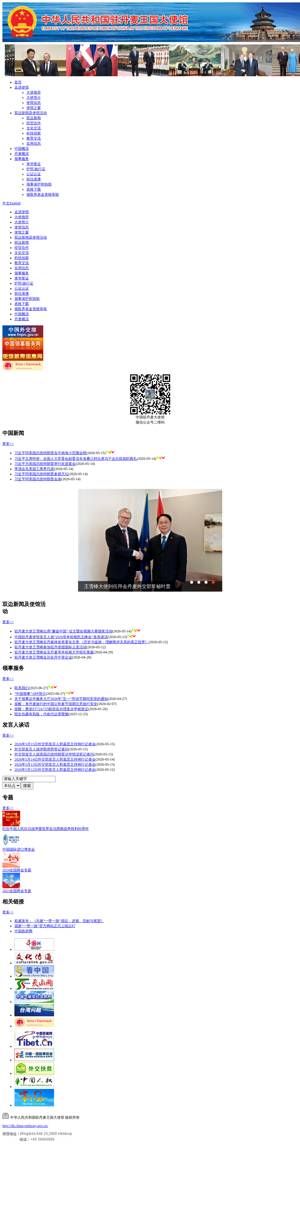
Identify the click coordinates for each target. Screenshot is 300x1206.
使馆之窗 (33, 108)
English (15, 203)
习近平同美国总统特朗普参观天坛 (41, 474)
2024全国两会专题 (16, 870)
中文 (6, 203)
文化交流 (33, 128)
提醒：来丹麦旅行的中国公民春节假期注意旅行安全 (55, 704)
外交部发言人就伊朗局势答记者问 (41, 749)
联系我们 (21, 688)
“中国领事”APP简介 (30, 694)
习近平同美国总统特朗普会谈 (37, 479)
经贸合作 (33, 123)
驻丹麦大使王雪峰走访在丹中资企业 (43, 657)
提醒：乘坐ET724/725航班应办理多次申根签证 (51, 709)
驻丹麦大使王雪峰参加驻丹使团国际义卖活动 (50, 647)
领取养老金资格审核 (42, 194)
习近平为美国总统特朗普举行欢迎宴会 (45, 464)
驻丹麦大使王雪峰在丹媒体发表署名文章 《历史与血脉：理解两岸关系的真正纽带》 (81, 642)
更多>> (8, 444)
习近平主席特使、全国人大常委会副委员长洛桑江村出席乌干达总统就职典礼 (75, 459)
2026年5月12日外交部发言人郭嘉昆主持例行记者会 (54, 769)
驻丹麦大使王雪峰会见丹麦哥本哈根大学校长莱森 (54, 652)
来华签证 (33, 164)
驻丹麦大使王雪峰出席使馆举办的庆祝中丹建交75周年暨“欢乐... (152, 586)
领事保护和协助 (39, 184)
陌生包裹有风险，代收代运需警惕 (41, 714)
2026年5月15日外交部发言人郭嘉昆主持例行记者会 (54, 744)
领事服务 (21, 159)
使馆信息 (33, 103)
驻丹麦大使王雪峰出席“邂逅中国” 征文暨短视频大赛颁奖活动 (63, 631)
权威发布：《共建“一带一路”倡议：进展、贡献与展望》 (59, 921)
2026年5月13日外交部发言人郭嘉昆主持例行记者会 (54, 764)
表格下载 (33, 189)
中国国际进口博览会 (18, 849)
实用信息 (33, 143)
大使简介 (33, 97)
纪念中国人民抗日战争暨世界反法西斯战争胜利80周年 (45, 829)
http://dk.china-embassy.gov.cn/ (25, 1126)
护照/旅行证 (35, 169)
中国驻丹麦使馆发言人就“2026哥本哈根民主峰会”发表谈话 (61, 637)
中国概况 (21, 148)
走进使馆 (21, 87)
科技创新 (33, 133)
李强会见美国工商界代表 (34, 469)
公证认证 (33, 174)
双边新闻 (33, 118)
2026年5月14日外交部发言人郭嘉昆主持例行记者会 (54, 759)
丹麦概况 (21, 154)
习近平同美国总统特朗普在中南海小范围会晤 (50, 453)
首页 (18, 82)
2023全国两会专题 (16, 891)
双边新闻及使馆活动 (30, 113)
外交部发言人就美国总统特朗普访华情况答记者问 (54, 754)
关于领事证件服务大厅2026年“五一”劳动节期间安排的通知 (61, 699)
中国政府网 (23, 931)
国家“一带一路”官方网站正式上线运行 (44, 926)
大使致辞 (33, 92)
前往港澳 (33, 179)
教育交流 (33, 138)
